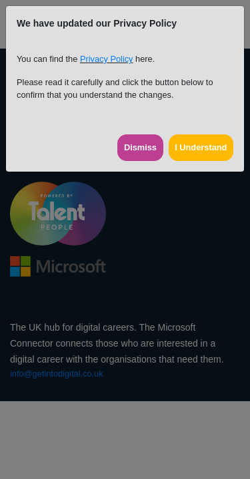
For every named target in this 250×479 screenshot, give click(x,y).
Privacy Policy (106, 59)
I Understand (201, 147)
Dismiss (140, 147)
